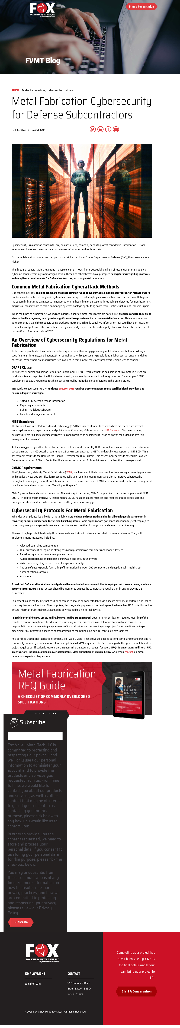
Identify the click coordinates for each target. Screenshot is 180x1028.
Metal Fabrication (33, 90)
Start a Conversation (141, 6)
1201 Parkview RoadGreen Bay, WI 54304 (81, 987)
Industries (66, 90)
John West (21, 130)
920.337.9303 (76, 996)
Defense (52, 90)
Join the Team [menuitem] (33, 984)
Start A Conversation (136, 994)
